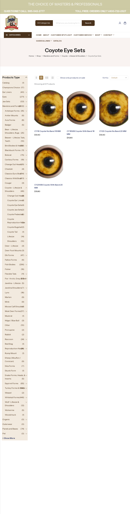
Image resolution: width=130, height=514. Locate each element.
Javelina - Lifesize (13, 283)
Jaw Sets (6, 101)
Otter (7, 325)
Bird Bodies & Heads (14, 145)
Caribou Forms (11, 159)
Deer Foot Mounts (13, 250)
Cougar (8, 183)
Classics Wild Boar (13, 178)
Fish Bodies (10, 264)
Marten (8, 297)
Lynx (7, 292)
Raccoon (9, 339)
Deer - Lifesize (11, 246)
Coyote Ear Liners (15, 200)
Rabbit (8, 334)
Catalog (5, 82)
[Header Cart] (125, 23)
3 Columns (41, 78)
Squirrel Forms (11, 383)
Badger (8, 125)
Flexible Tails (10, 274)
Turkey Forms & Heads (15, 388)
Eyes (4, 96)
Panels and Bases (10, 429)
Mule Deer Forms (12, 311)
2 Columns (36, 78)
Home (31, 56)
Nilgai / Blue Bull (12, 320)
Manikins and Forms (51, 56)
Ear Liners (7, 92)
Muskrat (8, 316)
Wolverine (9, 410)
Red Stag (9, 344)
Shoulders (12, 241)
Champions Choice (11, 87)
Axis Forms (10, 120)
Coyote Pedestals (15, 214)
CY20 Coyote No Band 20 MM (112, 131)
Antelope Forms (12, 111)
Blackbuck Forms (13, 150)
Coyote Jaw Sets (14, 209)
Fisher (8, 269)
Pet (4, 433)
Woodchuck (10, 415)
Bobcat (8, 155)
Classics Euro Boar (13, 173)
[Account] (120, 23)
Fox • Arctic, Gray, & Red (15, 278)
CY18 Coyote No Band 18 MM (47, 131)
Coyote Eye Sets (14, 205)
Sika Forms (10, 366)
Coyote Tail (12, 232)
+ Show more (8, 438)
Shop (39, 56)
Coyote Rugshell (14, 227)
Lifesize (10, 236)
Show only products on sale (72, 78)
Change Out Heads (13, 164)
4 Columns (46, 78)
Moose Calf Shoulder (14, 306)
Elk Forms (9, 255)
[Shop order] (119, 78)
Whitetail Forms (12, 397)
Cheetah (9, 169)
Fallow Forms (11, 260)
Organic (6, 419)
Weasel (8, 393)
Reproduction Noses (14, 348)
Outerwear (7, 424)
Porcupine (9, 330)
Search (88, 23)
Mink (7, 302)
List (52, 78)
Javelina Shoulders (13, 288)
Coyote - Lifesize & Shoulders (73, 56)
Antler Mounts (11, 115)
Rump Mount (11, 353)
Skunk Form (10, 370)
